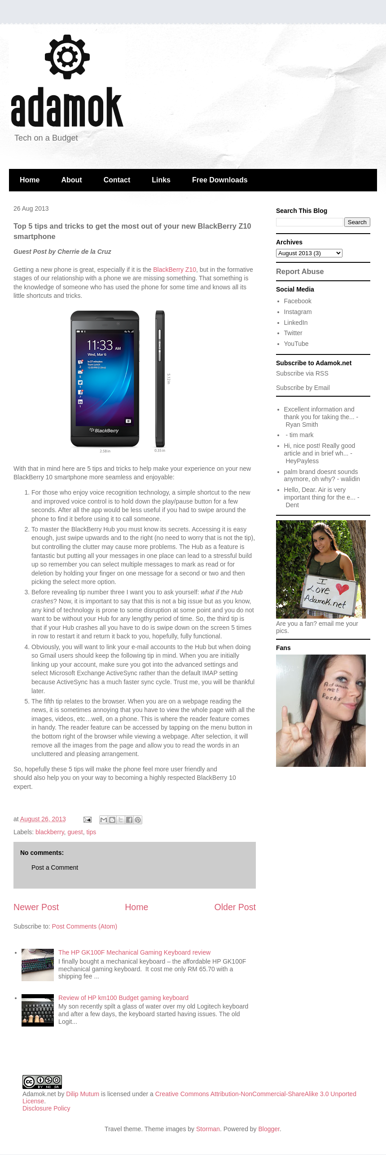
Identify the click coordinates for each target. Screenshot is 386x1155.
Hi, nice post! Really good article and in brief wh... (319, 449)
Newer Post (36, 907)
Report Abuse (300, 271)
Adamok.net (39, 1093)
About (71, 180)
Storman (208, 1129)
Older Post (235, 907)
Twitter (293, 332)
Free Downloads (220, 180)
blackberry (49, 832)
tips (91, 832)
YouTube (296, 343)
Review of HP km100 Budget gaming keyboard (123, 997)
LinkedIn (296, 322)
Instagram (298, 311)
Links (161, 180)
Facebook (297, 301)
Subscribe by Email (303, 387)
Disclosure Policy (46, 1108)
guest (75, 832)
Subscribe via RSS (302, 373)
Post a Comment (54, 867)
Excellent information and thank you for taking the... (319, 413)
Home (29, 180)
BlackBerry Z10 (174, 269)
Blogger (269, 1129)
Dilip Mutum (82, 1093)
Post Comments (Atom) (84, 926)
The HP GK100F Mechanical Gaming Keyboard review (134, 952)
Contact (117, 180)
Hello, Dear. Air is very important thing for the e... (320, 493)
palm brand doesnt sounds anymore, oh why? (321, 475)
